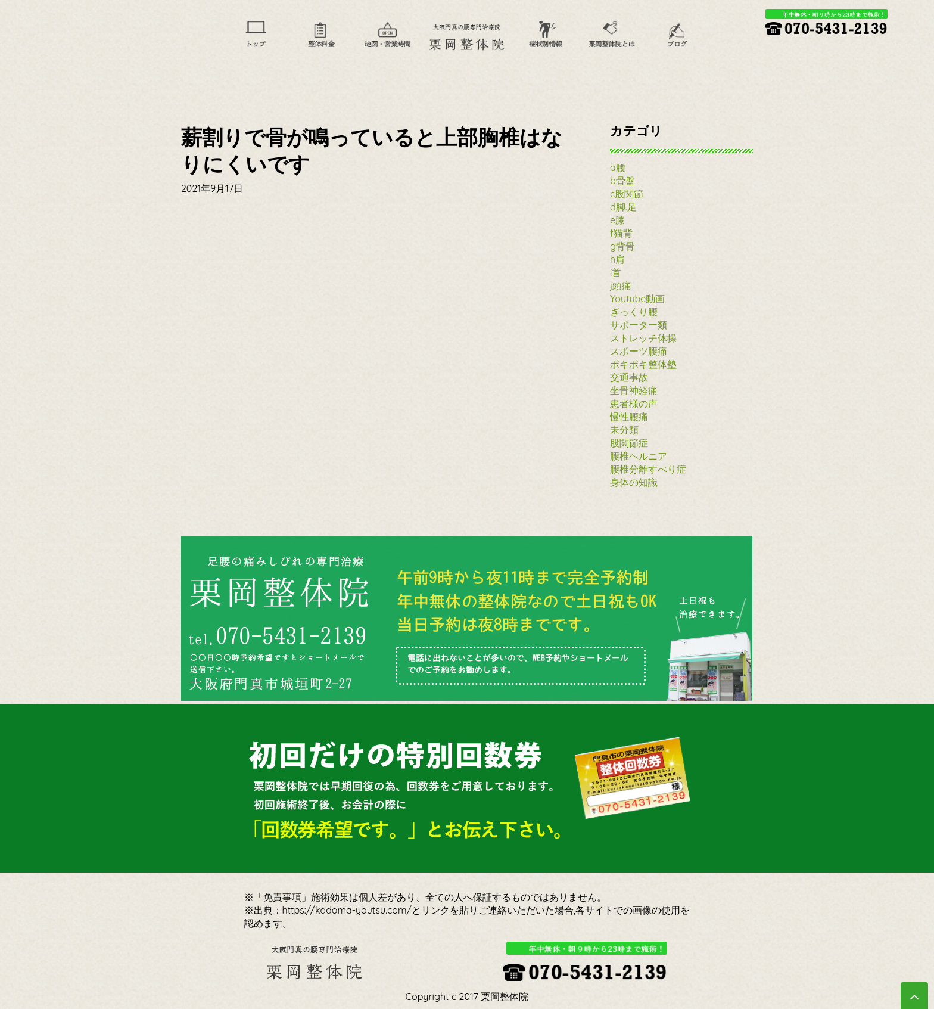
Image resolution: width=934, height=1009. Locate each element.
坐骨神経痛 (634, 390)
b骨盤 (622, 181)
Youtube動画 (637, 299)
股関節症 (629, 443)
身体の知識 (634, 482)
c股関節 (626, 194)
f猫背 (621, 233)
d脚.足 (623, 207)
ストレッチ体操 (643, 338)
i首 (615, 272)
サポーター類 (638, 325)
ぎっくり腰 (634, 312)
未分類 (624, 430)
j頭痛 (620, 285)
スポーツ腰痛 (638, 351)
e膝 (617, 220)
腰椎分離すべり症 (648, 469)
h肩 (617, 259)
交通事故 (629, 377)
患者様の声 (634, 403)
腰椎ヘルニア (638, 456)
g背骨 (622, 246)
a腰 (617, 167)
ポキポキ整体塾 (643, 364)
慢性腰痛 (629, 417)
